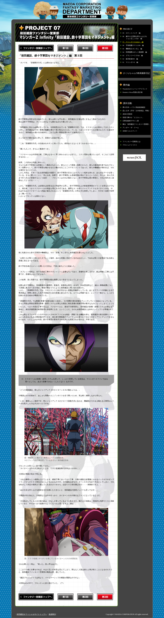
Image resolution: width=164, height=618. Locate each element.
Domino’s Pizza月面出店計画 (133, 92)
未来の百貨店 (127, 114)
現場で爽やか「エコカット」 (133, 117)
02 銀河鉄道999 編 (130, 59)
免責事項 (52, 614)
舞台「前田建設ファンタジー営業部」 (136, 124)
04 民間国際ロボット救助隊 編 (135, 52)
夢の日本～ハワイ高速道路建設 (134, 107)
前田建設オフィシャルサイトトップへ (32, 614)
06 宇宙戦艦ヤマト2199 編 (133, 45)
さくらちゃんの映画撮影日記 (136, 73)
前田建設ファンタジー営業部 (82, 10)
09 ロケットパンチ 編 (131, 33)
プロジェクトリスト (130, 145)
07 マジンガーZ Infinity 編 (133, 42)
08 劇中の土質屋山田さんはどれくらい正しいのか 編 (135, 37)
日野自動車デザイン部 (131, 121)
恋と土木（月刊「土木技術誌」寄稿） (136, 111)
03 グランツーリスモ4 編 (133, 55)
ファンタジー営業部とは (131, 141)
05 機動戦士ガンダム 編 (132, 49)
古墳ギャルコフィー (130, 131)
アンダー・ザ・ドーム (131, 127)
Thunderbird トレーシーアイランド (135, 89)
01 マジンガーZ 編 (130, 62)
